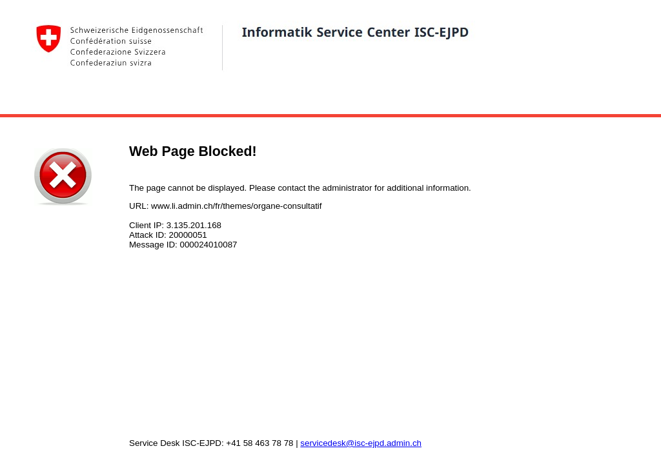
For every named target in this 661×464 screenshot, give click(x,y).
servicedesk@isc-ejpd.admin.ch (361, 443)
